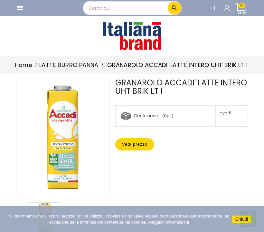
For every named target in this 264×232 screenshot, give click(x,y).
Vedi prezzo (134, 144)
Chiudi (241, 219)
